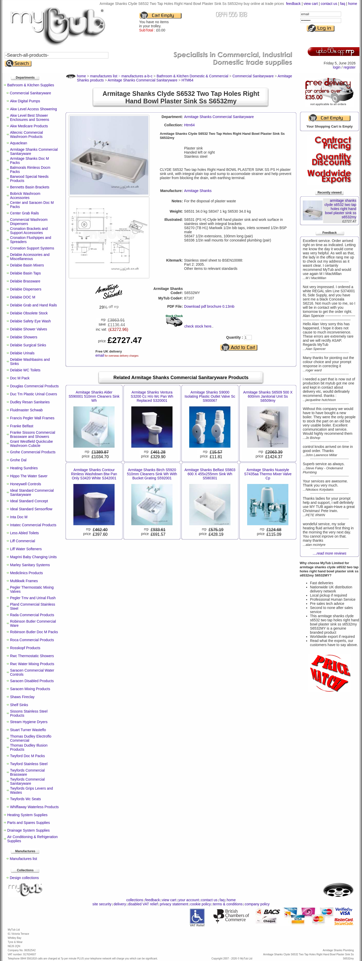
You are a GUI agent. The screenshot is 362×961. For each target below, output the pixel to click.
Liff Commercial (22, 541)
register (349, 67)
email (100, 355)
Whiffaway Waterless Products (34, 807)
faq (342, 4)
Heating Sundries (24, 468)
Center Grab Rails (24, 213)
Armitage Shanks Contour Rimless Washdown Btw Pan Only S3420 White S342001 (94, 474)
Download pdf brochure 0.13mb (209, 306)
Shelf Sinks (19, 705)
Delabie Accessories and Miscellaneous (29, 257)
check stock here (197, 326)
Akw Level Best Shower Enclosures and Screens (29, 117)
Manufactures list (23, 859)
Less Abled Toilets (24, 533)
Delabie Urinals (22, 353)
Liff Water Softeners (26, 549)
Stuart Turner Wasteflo (28, 730)
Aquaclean (18, 143)
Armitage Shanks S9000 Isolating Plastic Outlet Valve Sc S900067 (210, 396)
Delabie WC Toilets (25, 370)
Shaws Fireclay (22, 697)
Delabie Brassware (25, 281)
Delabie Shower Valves (28, 329)
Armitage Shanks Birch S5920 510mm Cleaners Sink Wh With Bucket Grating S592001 (152, 474)
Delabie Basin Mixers (27, 265)
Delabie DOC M (22, 297)
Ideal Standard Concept (29, 501)
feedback (293, 4)
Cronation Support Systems (32, 248)
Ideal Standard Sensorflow (31, 509)
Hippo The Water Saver (29, 476)
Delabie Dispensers (25, 289)
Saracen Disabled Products (32, 681)
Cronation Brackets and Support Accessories (29, 231)
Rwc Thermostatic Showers (32, 656)
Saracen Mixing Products (30, 689)
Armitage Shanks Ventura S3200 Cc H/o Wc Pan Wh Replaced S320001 (152, 396)
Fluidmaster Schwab (26, 410)
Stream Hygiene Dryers (29, 722)
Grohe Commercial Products (33, 452)
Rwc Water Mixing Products (32, 664)
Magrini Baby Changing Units (33, 557)
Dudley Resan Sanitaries (30, 402)
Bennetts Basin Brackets (29, 187)
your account (188, 900)
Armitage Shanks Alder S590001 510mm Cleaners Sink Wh (93, 396)
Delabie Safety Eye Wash (30, 321)
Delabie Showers (23, 337)
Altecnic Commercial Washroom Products (26, 134)
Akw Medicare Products (29, 126)
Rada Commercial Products (32, 615)
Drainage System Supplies (28, 830)
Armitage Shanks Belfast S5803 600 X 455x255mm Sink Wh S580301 (209, 474)
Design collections (24, 878)
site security (101, 904)
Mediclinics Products (26, 573)
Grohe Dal (18, 460)
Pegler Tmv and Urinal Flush (33, 598)
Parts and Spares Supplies (28, 823)
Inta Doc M (19, 517)
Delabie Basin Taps (25, 273)
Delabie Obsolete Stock (29, 313)
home (352, 4)
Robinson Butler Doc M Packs (34, 632)
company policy (257, 904)
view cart (311, 4)
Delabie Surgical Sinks (28, 345)
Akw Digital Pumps (25, 101)
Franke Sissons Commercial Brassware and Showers (32, 434)
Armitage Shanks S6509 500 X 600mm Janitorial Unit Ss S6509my (267, 396)
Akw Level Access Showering (33, 109)
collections (134, 900)
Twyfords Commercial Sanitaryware (27, 781)
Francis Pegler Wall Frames (32, 418)
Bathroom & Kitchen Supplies (30, 85)
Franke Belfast (21, 426)
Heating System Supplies (27, 815)
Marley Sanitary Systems (30, 565)
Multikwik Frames (24, 581)
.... (330, 553)
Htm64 (189, 125)
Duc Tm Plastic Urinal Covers (33, 394)
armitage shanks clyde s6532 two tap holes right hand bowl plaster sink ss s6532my (340, 208)
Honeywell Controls (25, 484)
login (337, 67)
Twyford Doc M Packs (27, 756)
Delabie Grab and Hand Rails (33, 305)
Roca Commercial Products (32, 640)
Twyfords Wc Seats (25, 799)
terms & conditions (228, 904)
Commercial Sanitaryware (30, 93)
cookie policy (200, 904)
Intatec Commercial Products (33, 525)
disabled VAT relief (143, 904)
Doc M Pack (19, 378)
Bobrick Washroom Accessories (25, 195)
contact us (329, 4)
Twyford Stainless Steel (29, 764)
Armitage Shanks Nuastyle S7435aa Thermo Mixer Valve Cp (267, 474)
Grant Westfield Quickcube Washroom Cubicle (31, 443)
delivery (120, 904)
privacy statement (174, 904)
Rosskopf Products (25, 648)
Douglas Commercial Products (34, 386)
